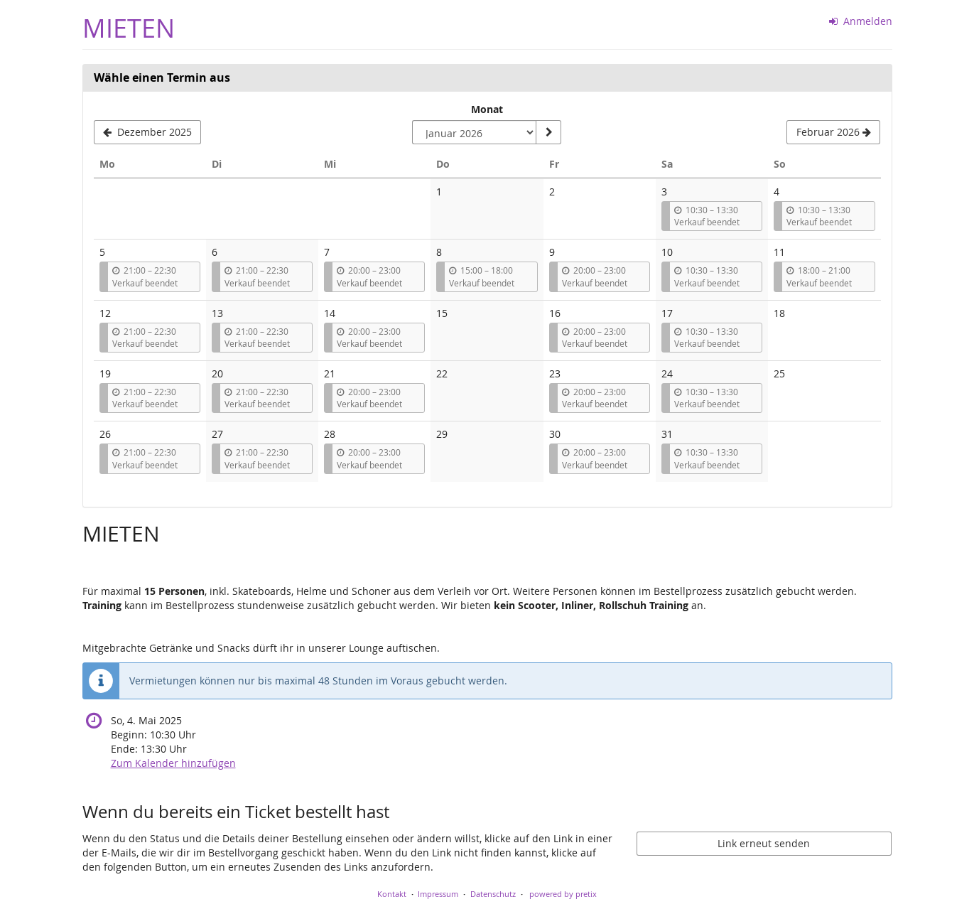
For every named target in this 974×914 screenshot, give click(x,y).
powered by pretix (563, 893)
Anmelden (860, 21)
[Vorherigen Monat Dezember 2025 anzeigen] (148, 132)
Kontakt (391, 893)
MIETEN (128, 28)
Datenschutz (493, 893)
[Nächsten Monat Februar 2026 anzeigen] (833, 132)
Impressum (438, 893)
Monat (487, 109)
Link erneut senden (764, 843)
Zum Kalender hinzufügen (173, 763)
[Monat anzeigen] (548, 132)
